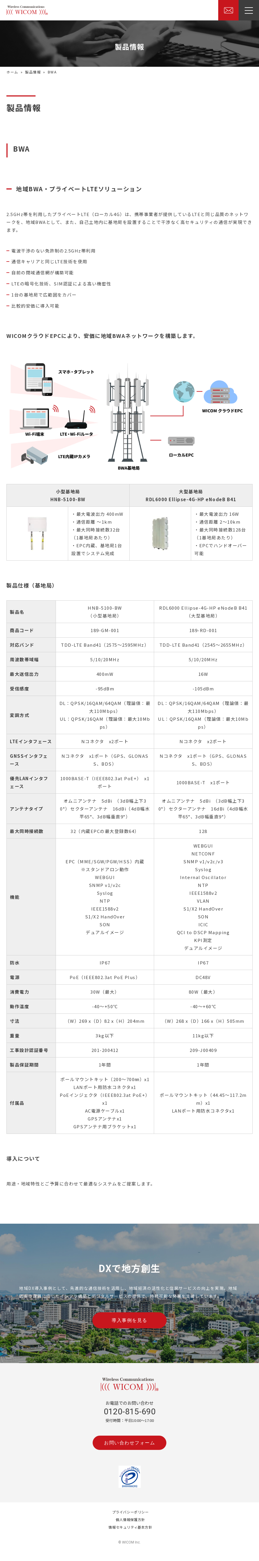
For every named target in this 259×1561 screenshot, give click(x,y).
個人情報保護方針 (130, 1519)
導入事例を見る (129, 1320)
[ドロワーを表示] (249, 10)
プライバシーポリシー (130, 1511)
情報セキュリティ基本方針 (130, 1527)
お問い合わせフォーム (129, 1443)
